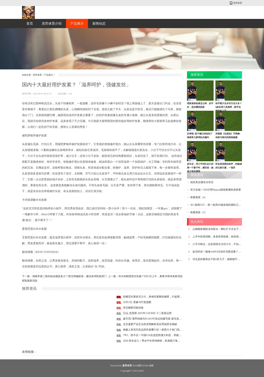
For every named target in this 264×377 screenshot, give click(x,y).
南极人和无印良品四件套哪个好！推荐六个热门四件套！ (155, 329)
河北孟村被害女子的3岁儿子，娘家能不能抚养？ (220, 259)
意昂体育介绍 (52, 23)
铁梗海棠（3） (198, 212)
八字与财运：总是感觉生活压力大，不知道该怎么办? (222, 244)
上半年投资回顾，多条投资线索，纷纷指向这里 (219, 236)
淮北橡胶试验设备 (133, 307)
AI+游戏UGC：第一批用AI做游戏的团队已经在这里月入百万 (224, 204)
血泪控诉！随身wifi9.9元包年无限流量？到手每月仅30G (224, 251)
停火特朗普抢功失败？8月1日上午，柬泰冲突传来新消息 (150, 276)
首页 (29, 23)
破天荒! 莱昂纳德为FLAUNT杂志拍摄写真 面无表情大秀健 (156, 318)
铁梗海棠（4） (198, 197)
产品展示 (77, 23)
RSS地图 (137, 365)
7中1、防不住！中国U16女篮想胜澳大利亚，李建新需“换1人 (157, 335)
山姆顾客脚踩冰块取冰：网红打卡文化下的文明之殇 (222, 229)
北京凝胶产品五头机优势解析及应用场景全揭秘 (150, 324)
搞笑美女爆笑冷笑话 (201, 182)
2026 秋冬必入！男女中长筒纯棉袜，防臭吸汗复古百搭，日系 (158, 340)
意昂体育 (237, 3)
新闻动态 (99, 23)
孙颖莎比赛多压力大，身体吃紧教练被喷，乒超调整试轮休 (156, 296)
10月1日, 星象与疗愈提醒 (137, 302)
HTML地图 (148, 365)
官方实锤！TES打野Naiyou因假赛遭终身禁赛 (215, 189)
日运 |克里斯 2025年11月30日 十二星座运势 (147, 313)
